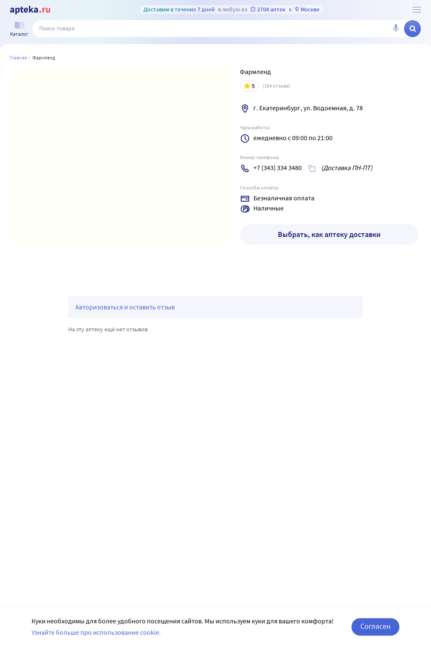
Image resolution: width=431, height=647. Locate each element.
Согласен (375, 634)
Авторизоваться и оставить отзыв (125, 307)
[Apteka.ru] (30, 10)
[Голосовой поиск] (395, 28)
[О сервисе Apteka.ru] (416, 10)
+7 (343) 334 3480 (277, 167)
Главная (18, 57)
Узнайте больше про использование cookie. (96, 640)
